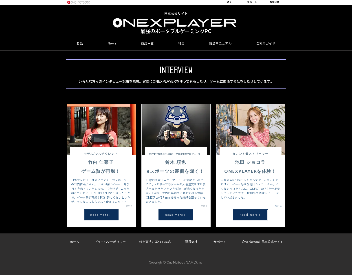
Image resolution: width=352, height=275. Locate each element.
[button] (80, 43)
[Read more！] (101, 215)
